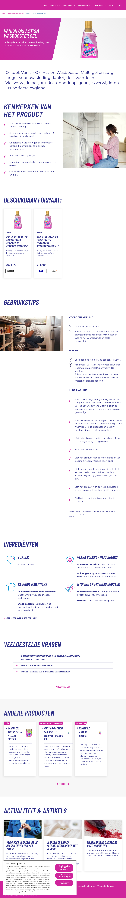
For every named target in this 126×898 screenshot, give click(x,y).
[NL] (112, 5)
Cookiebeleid (9, 889)
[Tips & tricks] (98, 5)
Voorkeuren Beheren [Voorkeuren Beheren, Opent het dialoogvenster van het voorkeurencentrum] (64, 882)
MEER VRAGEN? (63, 686)
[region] (40, 877)
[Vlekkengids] (68, 5)
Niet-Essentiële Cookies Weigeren (64, 875)
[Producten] (54, 5)
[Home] (45, 5)
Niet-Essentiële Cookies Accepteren (64, 867)
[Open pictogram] (120, 5)
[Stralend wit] (83, 5)
